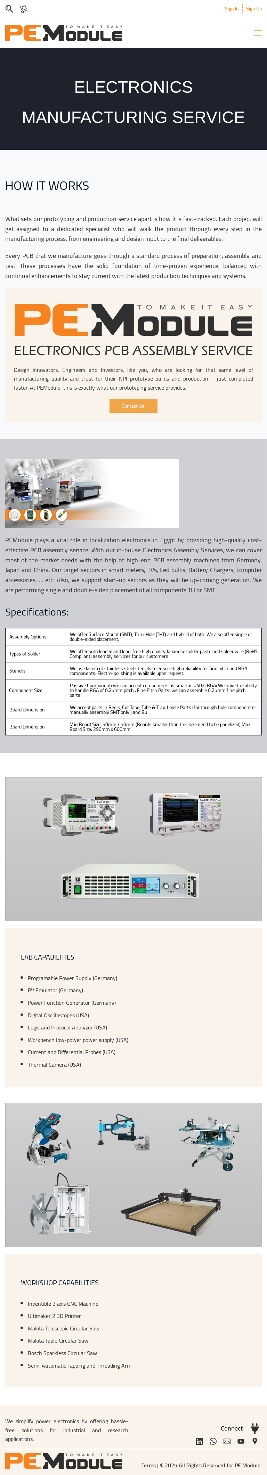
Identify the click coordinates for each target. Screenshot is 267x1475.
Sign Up (254, 9)
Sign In (232, 9)
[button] (133, 406)
